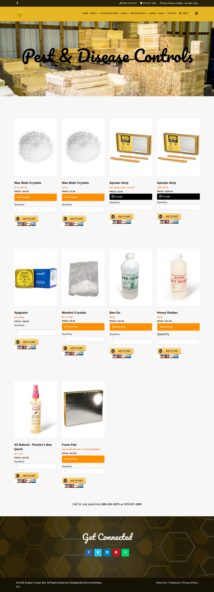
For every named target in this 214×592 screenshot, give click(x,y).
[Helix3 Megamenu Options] (196, 14)
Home (85, 13)
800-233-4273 (130, 3)
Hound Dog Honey (109, 13)
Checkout (174, 583)
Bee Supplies (138, 13)
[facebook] (17, 3)
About (93, 13)
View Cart (162, 583)
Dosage (117, 197)
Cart (185, 13)
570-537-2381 (149, 3)
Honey (123, 13)
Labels (152, 13)
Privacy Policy (190, 583)
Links (161, 13)
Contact (171, 13)
